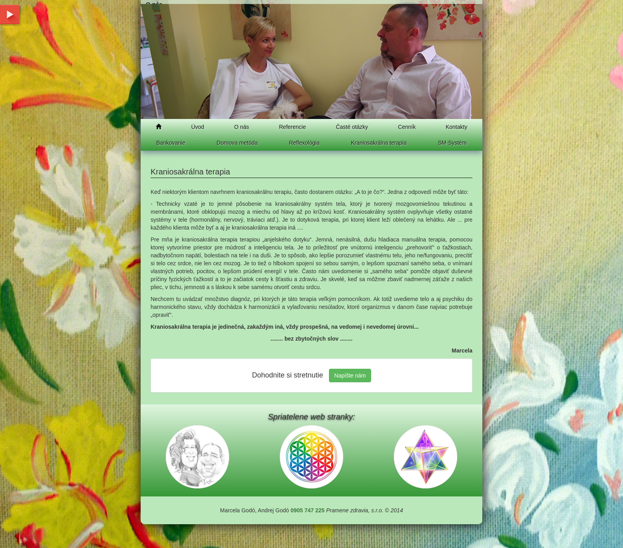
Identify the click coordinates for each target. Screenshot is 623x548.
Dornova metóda (237, 143)
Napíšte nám (350, 375)
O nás (241, 127)
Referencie (292, 127)
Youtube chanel (10, 13)
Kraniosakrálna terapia (378, 143)
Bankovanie (170, 143)
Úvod (197, 127)
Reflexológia (304, 143)
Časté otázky (352, 127)
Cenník (407, 127)
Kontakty (456, 127)
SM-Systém (452, 143)
